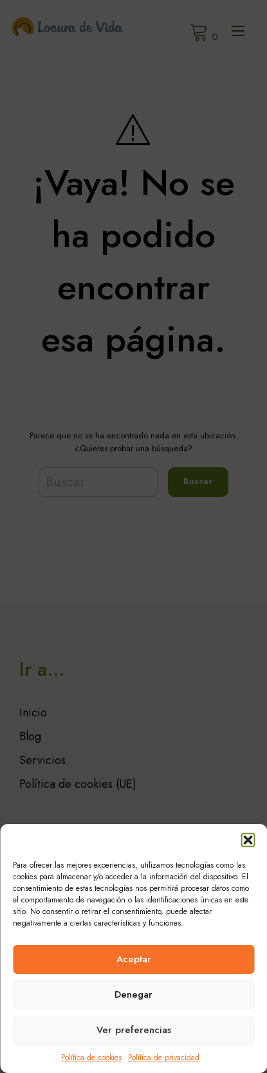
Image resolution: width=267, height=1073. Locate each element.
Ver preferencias (134, 1030)
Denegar (133, 994)
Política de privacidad (163, 1057)
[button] (247, 840)
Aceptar (133, 959)
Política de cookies (91, 1057)
